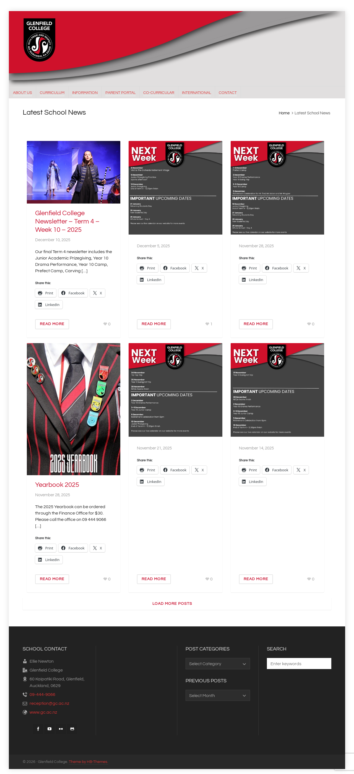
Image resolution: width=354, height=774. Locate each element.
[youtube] (49, 729)
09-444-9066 (42, 694)
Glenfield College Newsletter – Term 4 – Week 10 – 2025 (67, 221)
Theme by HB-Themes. (88, 762)
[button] (324, 663)
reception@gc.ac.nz (49, 703)
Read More (52, 324)
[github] (72, 729)
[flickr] (61, 729)
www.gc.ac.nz (43, 712)
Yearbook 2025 (57, 484)
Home (284, 113)
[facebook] (38, 729)
